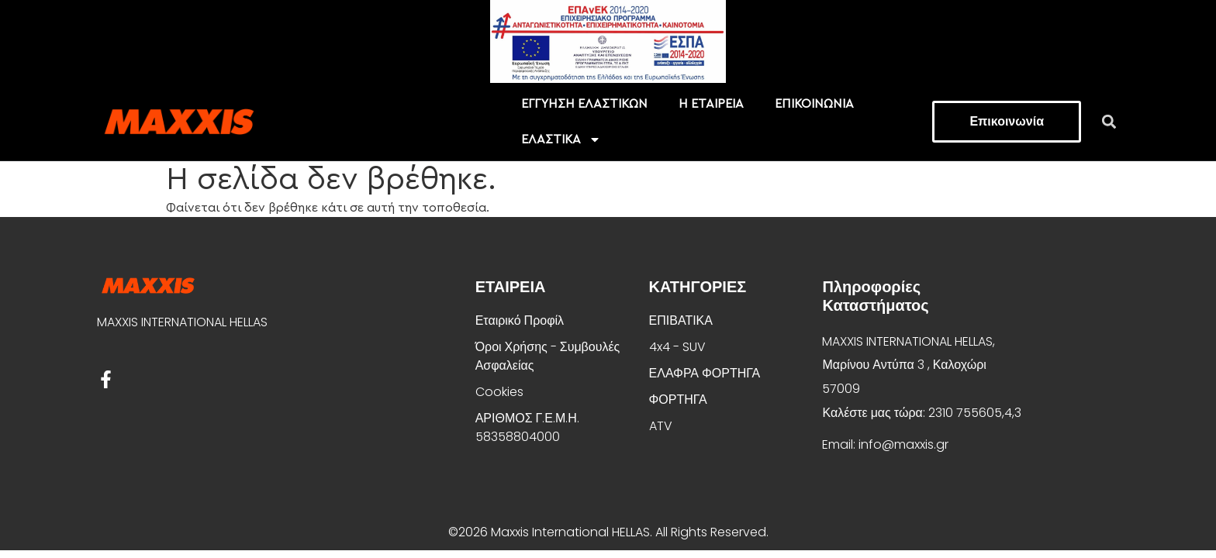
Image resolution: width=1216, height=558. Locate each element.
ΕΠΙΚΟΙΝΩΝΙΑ (814, 104)
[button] (1109, 121)
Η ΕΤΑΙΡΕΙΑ (711, 104)
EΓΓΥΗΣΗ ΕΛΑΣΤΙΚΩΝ (584, 104)
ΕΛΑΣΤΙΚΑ (561, 139)
